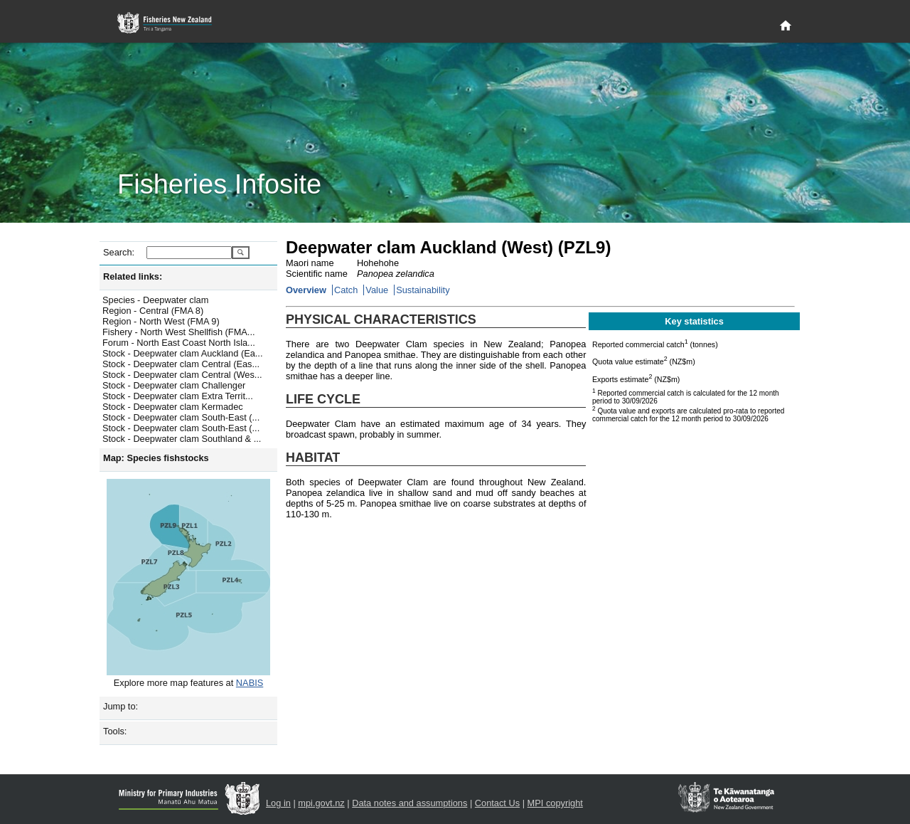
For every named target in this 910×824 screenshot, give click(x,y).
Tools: (115, 731)
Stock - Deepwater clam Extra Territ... (177, 396)
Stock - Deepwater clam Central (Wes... (182, 374)
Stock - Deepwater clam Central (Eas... (180, 364)
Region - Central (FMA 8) (152, 310)
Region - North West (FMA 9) (161, 321)
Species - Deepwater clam (155, 300)
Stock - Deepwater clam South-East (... (180, 417)
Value (376, 290)
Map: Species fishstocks (156, 458)
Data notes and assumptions (409, 803)
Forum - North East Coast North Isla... (178, 342)
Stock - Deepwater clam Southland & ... (181, 438)
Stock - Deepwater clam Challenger (173, 385)
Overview (306, 290)
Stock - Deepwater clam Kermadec (172, 406)
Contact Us (497, 803)
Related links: (132, 276)
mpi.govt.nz (321, 803)
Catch (346, 290)
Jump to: (120, 706)
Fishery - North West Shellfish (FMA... (178, 332)
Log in (278, 803)
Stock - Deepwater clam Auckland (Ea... (182, 353)
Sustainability (422, 290)
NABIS (249, 682)
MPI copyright (555, 803)
